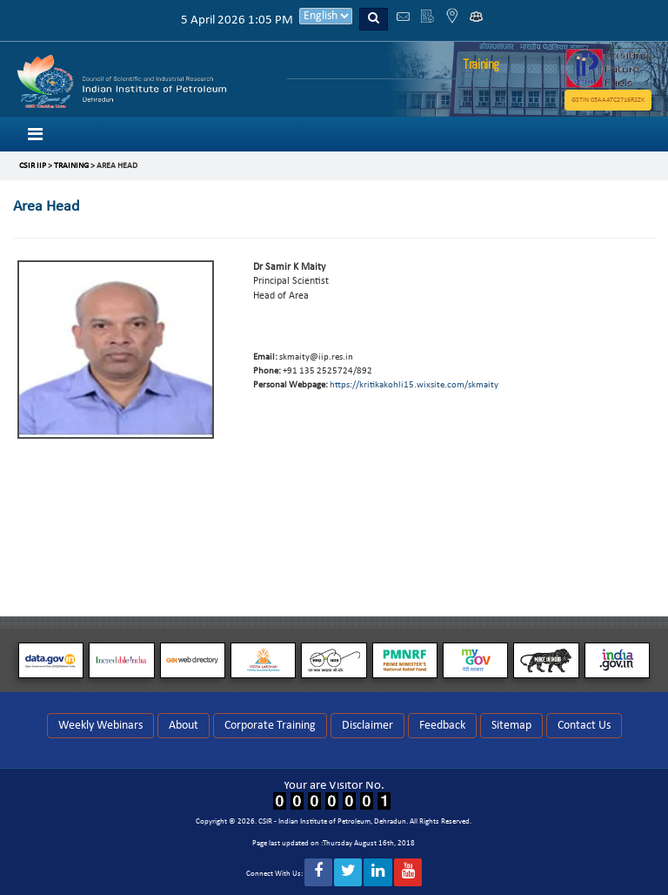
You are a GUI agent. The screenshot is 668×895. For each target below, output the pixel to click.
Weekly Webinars (100, 725)
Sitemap (511, 725)
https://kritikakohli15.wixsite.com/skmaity (414, 385)
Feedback (442, 725)
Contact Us (584, 725)
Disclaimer (367, 725)
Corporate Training (270, 725)
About (183, 725)
